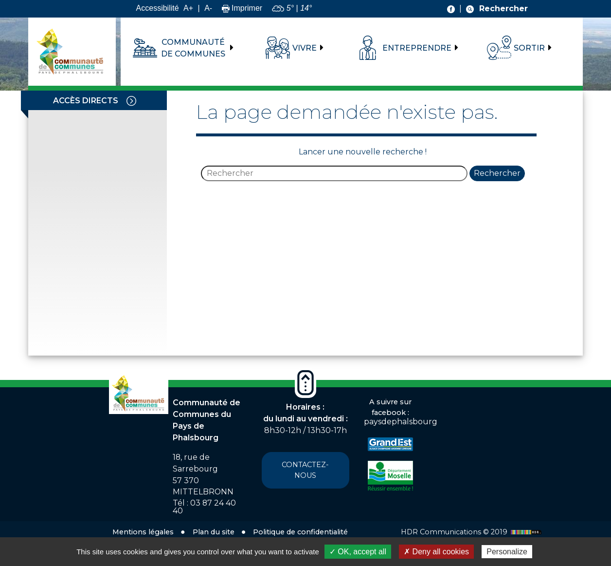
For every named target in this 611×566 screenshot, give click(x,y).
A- (208, 8)
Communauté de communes (193, 48)
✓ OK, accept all (357, 551)
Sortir (529, 48)
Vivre (304, 48)
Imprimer (242, 8)
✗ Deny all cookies (436, 551)
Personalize (506, 551)
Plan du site (213, 532)
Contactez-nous (305, 470)
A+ (188, 8)
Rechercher (497, 173)
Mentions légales (143, 532)
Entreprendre (416, 48)
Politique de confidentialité (300, 532)
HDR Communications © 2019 (472, 532)
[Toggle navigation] (131, 100)
